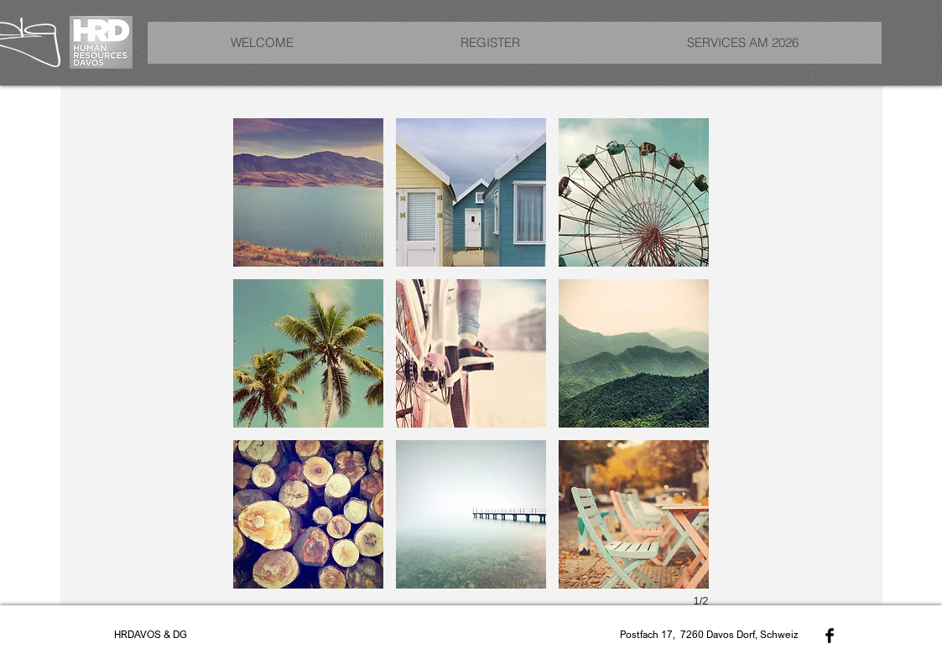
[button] (308, 192)
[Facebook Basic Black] (829, 635)
